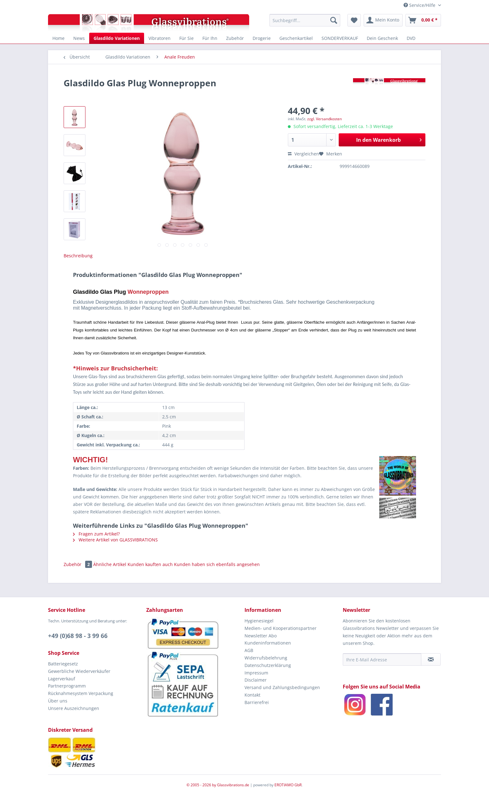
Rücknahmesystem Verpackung (80, 693)
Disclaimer (255, 680)
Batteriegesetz (63, 664)
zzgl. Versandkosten (324, 118)
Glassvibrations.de (233, 785)
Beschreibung (78, 256)
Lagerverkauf (61, 679)
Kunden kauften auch (150, 564)
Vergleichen (303, 154)
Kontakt (252, 695)
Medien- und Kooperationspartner (280, 628)
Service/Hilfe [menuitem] (420, 5)
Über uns (57, 701)
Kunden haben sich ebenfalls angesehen (217, 564)
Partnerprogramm (67, 686)
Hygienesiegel (259, 621)
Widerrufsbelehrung (265, 658)
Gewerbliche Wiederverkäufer (79, 671)
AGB (248, 650)
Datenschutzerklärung (267, 665)
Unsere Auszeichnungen (73, 708)
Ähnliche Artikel (109, 564)
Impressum (256, 673)
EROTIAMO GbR (288, 785)
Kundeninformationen (267, 643)
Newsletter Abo (260, 636)
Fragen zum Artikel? (96, 534)
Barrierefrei (256, 702)
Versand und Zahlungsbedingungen (282, 687)
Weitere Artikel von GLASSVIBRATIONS (115, 540)
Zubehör (78, 564)
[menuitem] (304, 20)
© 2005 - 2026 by (201, 785)
